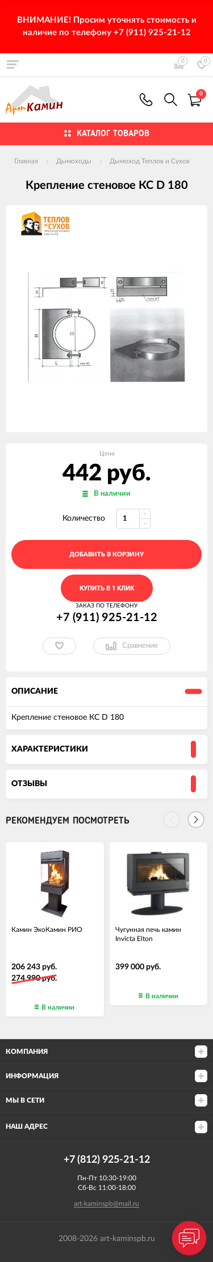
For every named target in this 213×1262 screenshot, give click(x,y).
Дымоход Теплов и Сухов (150, 161)
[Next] (195, 819)
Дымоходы (73, 161)
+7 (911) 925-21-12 (146, 99)
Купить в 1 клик (107, 588)
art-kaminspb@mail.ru (106, 1203)
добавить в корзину (106, 554)
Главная (26, 161)
